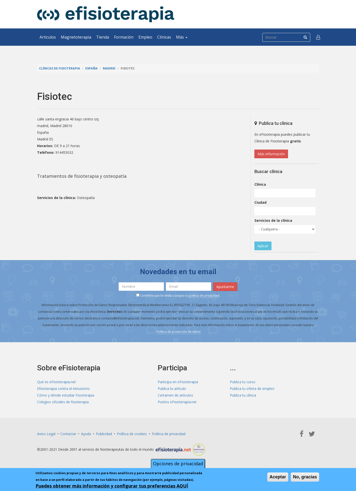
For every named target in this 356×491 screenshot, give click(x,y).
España (91, 68)
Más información (271, 154)
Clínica (260, 184)
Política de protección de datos (178, 332)
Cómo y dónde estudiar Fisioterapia (65, 395)
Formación (124, 37)
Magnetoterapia (76, 37)
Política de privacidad (168, 433)
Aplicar (263, 246)
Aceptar (277, 476)
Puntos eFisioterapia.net (177, 402)
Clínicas (164, 37)
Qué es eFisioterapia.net (56, 381)
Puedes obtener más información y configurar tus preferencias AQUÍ (112, 486)
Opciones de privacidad (178, 464)
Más (181, 37)
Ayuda (86, 433)
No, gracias (305, 476)
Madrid (109, 68)
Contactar (68, 433)
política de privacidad (204, 295)
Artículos (48, 37)
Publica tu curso (242, 381)
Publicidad (104, 433)
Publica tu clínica (243, 395)
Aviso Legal (46, 433)
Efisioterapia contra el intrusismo (63, 388)
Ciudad (260, 202)
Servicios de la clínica (273, 220)
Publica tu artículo (172, 388)
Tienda (102, 37)
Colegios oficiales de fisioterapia (63, 402)
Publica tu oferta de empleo (252, 388)
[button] (318, 37)
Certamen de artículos (175, 395)
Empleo (145, 37)
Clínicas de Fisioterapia (59, 68)
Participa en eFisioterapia (178, 381)
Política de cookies (132, 433)
